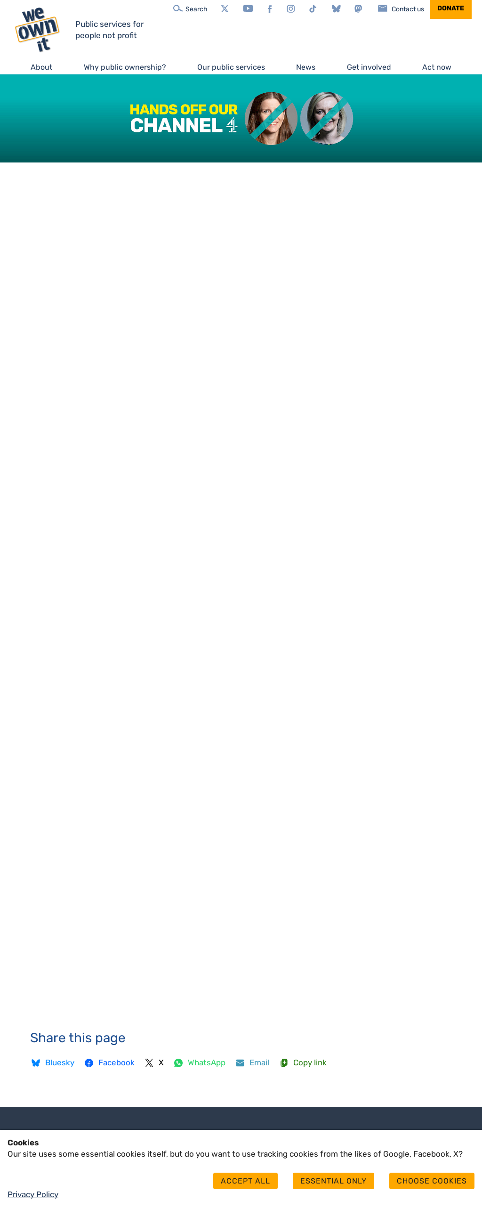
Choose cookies (432, 1180)
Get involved (369, 67)
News (305, 67)
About (41, 67)
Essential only (333, 1180)
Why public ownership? (125, 67)
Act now (436, 67)
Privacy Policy (33, 1194)
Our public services (231, 67)
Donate (450, 8)
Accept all (245, 1180)
